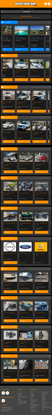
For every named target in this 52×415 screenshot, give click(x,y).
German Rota (23, 228)
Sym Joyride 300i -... (25, 193)
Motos (31, 398)
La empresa (20, 393)
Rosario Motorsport (40, 138)
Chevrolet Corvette (40, 312)
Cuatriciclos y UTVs (33, 399)
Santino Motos (8, 198)
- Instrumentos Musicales (45, 407)
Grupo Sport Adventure (39, 228)
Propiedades (32, 407)
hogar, (35, 355)
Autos (31, 392)
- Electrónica (43, 398)
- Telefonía (43, 396)
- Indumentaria (44, 406)
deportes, (42, 355)
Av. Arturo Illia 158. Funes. (41, 39)
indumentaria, (48, 355)
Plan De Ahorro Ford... (25, 253)
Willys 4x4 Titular (24, 312)
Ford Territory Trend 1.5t (25, 132)
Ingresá (22, 8)
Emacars (7, 317)
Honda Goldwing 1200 (10, 312)
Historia (19, 399)
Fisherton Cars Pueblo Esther (10, 107)
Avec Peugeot (39, 107)
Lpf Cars (7, 138)
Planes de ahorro (33, 401)
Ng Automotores (40, 76)
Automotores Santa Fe (25, 317)
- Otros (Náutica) (44, 393)
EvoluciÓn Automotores (8, 75)
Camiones (32, 396)
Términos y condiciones (22, 396)
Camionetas (32, 395)
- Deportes (43, 404)
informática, (31, 355)
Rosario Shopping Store (24, 376)
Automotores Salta (25, 76)
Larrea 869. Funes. (25, 39)
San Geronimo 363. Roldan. (10, 39)
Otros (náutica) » (47, 268)
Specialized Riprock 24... (10, 371)
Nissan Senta (8, 259)
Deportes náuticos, (39, 268)
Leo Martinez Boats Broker (40, 287)
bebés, (38, 355)
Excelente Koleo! (9, 132)
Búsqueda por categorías (22, 401)
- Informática (43, 399)
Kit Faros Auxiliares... (40, 342)
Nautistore (7, 288)
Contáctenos (20, 404)
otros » (49, 357)
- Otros (42, 409)
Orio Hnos (7, 168)
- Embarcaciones (33, 410)
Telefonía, (21, 355)
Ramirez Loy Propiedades (39, 45)
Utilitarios (32, 393)
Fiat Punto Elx (8, 70)
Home (19, 392)
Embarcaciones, (31, 268)
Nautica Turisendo (24, 288)
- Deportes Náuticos (44, 392)
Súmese (19, 395)
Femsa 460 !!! (39, 283)
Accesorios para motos (45, 326)
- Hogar (42, 401)
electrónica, (26, 355)
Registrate (30, 8)
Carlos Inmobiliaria (9, 45)
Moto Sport (23, 198)
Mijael (37, 168)
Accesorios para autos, (35, 326)
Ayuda (19, 398)
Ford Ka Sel (38, 70)
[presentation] (2, 38)
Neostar (22, 138)
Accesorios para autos (34, 404)
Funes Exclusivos (40, 317)
